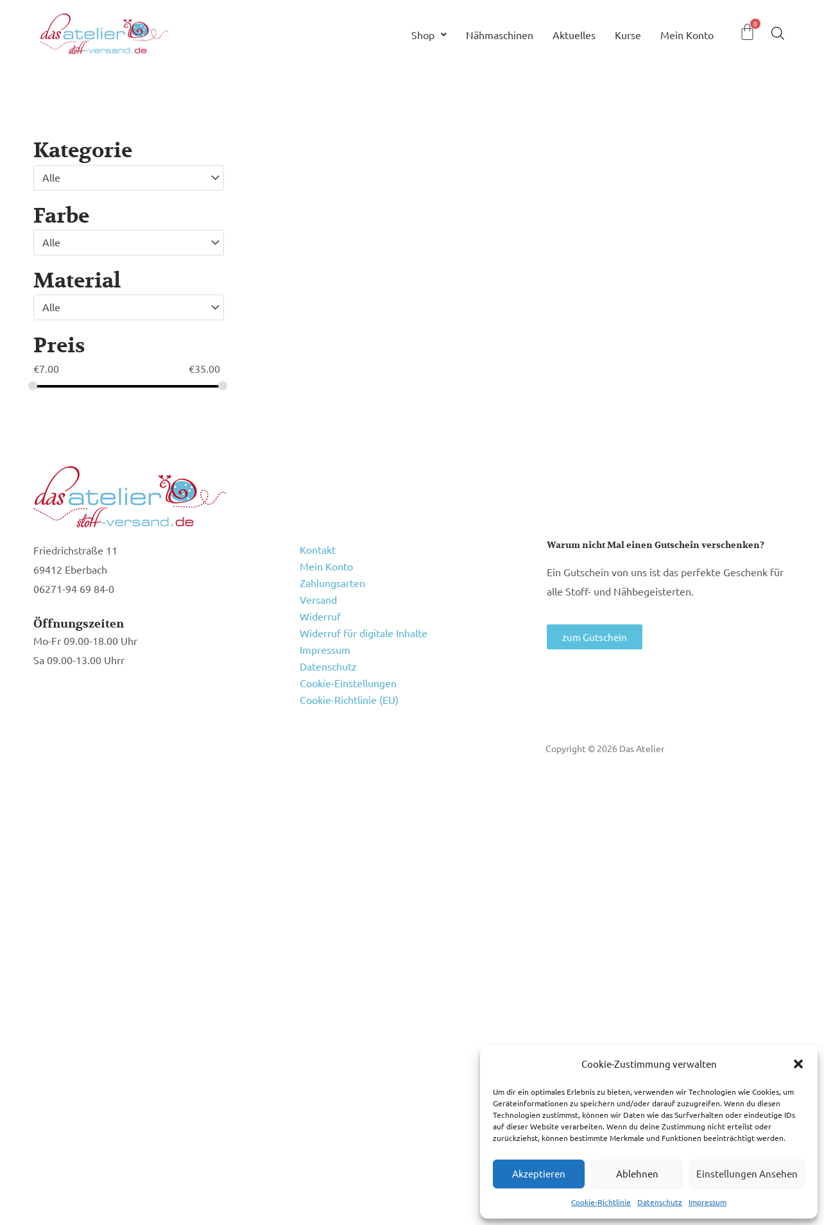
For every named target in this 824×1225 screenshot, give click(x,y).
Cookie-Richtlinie (601, 1202)
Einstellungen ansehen (747, 1173)
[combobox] (128, 178)
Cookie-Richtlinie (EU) (349, 699)
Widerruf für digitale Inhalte (363, 632)
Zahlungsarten (332, 582)
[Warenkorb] (747, 31)
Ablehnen (637, 1173)
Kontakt (318, 549)
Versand (318, 599)
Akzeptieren (538, 1173)
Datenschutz (659, 1202)
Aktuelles (574, 34)
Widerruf (320, 616)
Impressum (707, 1202)
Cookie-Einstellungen (348, 682)
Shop (429, 34)
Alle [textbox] (51, 177)
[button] (798, 1064)
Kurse (628, 34)
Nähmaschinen (499, 34)
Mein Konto (687, 34)
